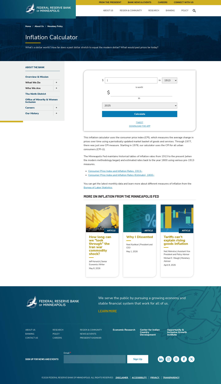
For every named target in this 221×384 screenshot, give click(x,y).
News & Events (88, 334)
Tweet (139, 123)
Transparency (171, 377)
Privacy (155, 377)
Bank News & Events (139, 2)
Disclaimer (122, 377)
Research (153, 10)
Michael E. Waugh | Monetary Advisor (177, 260)
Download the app (139, 126)
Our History (32, 113)
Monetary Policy (55, 26)
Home (28, 26)
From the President (110, 2)
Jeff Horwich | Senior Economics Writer (98, 263)
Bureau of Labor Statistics (98, 187)
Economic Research (124, 330)
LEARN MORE (107, 311)
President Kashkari (90, 338)
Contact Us (31, 338)
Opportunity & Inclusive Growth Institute (177, 332)
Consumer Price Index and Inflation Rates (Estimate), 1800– (121, 175)
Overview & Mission (36, 77)
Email (66, 353)
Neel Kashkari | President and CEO (139, 246)
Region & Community (131, 10)
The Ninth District (35, 94)
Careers (162, 2)
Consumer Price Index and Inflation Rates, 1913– (115, 171)
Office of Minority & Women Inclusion (41, 101)
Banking (170, 10)
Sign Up (137, 359)
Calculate (139, 114)
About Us (108, 10)
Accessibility (139, 377)
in (159, 80)
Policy (184, 10)
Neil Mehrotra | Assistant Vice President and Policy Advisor (177, 253)
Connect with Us (183, 2)
